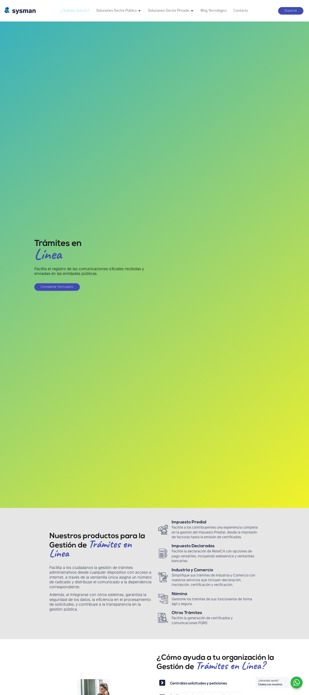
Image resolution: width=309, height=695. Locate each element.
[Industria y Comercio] (163, 577)
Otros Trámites (187, 613)
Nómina (179, 594)
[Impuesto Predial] (163, 529)
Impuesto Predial (189, 522)
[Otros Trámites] (163, 618)
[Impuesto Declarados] (163, 553)
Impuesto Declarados (193, 546)
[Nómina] (163, 598)
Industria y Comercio (192, 570)
